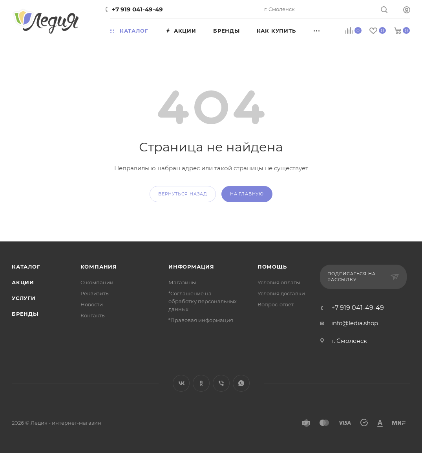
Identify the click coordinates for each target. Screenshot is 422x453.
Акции (23, 282)
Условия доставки (281, 293)
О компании (96, 282)
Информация (191, 266)
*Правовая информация (200, 320)
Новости (91, 304)
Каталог (26, 266)
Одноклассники (201, 383)
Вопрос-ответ (276, 304)
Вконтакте (181, 383)
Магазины (182, 282)
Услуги (24, 298)
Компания (98, 266)
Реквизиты (95, 293)
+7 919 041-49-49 (137, 9)
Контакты (93, 315)
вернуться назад (182, 194)
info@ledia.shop (354, 323)
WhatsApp (241, 383)
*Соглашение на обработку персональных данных (202, 301)
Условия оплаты (279, 282)
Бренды (25, 314)
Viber (221, 383)
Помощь (272, 266)
